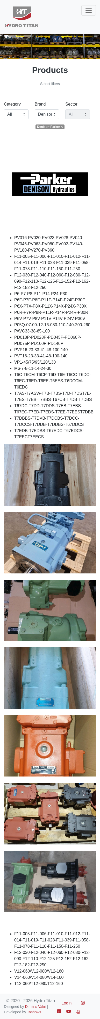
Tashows (34, 1012)
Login (66, 1003)
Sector (71, 104)
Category (12, 104)
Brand (40, 104)
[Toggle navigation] (88, 10)
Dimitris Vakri (35, 1006)
